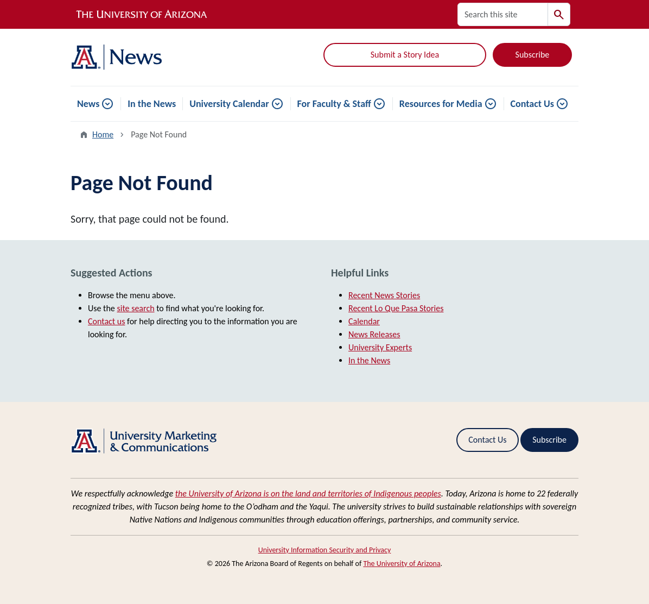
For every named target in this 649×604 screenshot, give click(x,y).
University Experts (380, 347)
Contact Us (532, 104)
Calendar (364, 321)
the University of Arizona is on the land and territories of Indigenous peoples (308, 493)
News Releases (374, 334)
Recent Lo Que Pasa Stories (395, 308)
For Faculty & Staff (334, 104)
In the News (152, 104)
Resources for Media (440, 104)
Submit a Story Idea (405, 54)
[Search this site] (502, 14)
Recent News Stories (384, 295)
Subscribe (533, 54)
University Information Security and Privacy (324, 550)
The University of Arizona (401, 563)
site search (135, 308)
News (88, 104)
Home (102, 134)
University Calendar (229, 104)
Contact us (106, 321)
